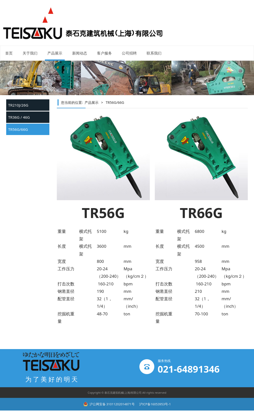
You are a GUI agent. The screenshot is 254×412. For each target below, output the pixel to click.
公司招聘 (129, 53)
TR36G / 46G (19, 117)
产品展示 (54, 53)
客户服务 (104, 53)
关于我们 (30, 53)
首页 (9, 53)
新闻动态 (79, 53)
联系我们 (154, 53)
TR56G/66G (18, 129)
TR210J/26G (18, 105)
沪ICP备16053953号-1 (154, 404)
